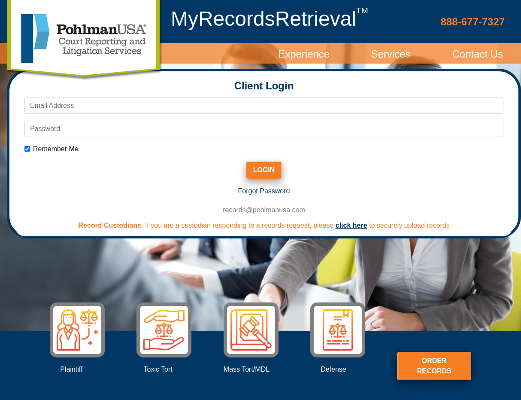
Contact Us (477, 54)
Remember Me (56, 149)
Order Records (434, 366)
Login (264, 170)
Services (390, 54)
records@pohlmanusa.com (264, 210)
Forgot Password (264, 191)
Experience (304, 54)
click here (351, 225)
